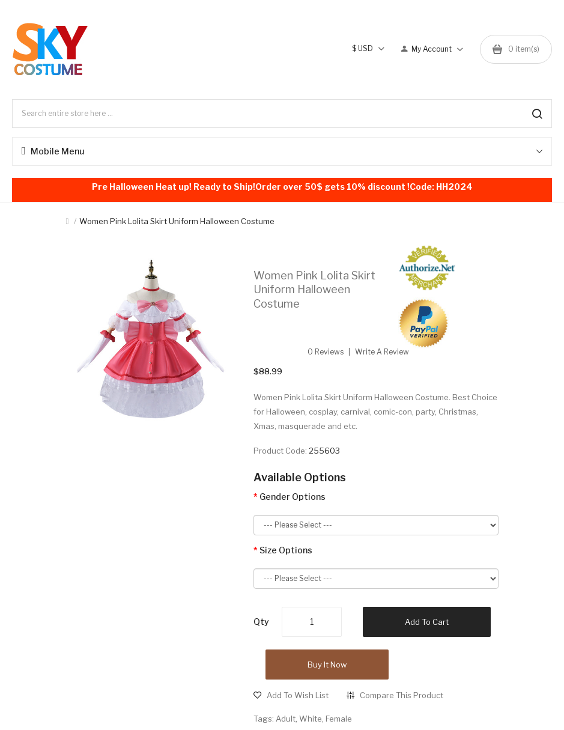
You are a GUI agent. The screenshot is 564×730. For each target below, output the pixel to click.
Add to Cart (427, 622)
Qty (261, 621)
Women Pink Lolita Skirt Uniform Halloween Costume (176, 221)
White (310, 718)
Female (339, 718)
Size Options (285, 550)
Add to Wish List (298, 695)
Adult (286, 718)
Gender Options (292, 496)
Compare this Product (401, 695)
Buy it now (327, 664)
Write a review (382, 352)
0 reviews (326, 352)
